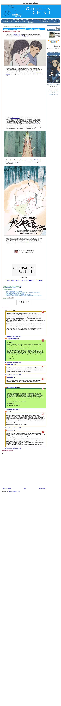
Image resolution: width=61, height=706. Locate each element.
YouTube (39, 280)
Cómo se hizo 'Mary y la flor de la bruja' (14, 291)
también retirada (28, 241)
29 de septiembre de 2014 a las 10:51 (13, 448)
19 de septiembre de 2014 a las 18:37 (13, 427)
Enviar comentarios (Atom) (14, 491)
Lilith (8, 412)
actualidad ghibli (8, 287)
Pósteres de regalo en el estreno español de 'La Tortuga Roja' (18, 294)
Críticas (38, 19)
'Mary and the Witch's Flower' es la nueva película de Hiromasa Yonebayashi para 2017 (24, 295)
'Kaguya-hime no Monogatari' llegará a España (21, 29)
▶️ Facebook (53, 41)
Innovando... (10, 430)
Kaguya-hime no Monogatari (17, 35)
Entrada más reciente (6, 488)
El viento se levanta (15, 118)
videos (17, 287)
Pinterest (24, 280)
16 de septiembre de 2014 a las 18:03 (13, 336)
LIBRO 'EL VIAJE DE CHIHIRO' (24, 21)
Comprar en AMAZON (53, 88)
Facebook (15, 280)
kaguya (14, 287)
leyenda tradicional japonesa (23, 160)
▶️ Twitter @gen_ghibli (53, 40)
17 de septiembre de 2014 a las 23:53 (13, 385)
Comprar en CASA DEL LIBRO (53, 91)
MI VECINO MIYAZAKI (43, 21)
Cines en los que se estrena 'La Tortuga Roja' (15, 293)
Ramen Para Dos (16, 34)
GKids (36, 123)
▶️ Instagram (53, 42)
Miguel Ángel (10, 364)
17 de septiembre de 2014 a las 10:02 (13, 374)
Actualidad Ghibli (18, 19)
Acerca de (30, 22)
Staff (54, 21)
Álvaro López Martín (12, 338)
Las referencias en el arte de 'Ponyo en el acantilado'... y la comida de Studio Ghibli (23, 292)
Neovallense (10, 377)
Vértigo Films (26, 36)
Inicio (25, 488)
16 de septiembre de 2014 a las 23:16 (13, 362)
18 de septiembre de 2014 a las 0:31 (12, 409)
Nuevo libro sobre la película (53, 84)
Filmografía (29, 19)
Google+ (31, 280)
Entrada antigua (42, 488)
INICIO (8, 19)
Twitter (8, 280)
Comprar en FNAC (54, 94)
